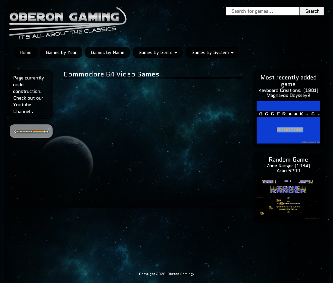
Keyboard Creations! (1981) (288, 90)
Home (25, 52)
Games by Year (61, 52)
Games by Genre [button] (157, 52)
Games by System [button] (212, 52)
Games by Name (107, 52)
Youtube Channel (22, 108)
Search (312, 11)
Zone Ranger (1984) (288, 165)
